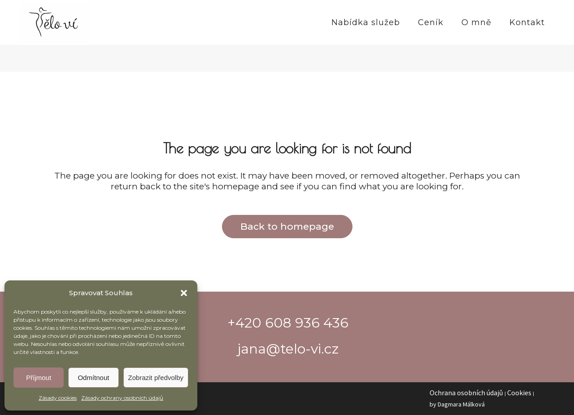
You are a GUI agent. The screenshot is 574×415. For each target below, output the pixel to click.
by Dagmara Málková (457, 404)
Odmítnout (93, 377)
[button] (183, 292)
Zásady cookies (58, 397)
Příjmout (38, 377)
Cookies (519, 392)
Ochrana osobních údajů (466, 392)
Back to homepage (287, 226)
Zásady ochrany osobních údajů (122, 397)
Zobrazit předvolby (155, 377)
